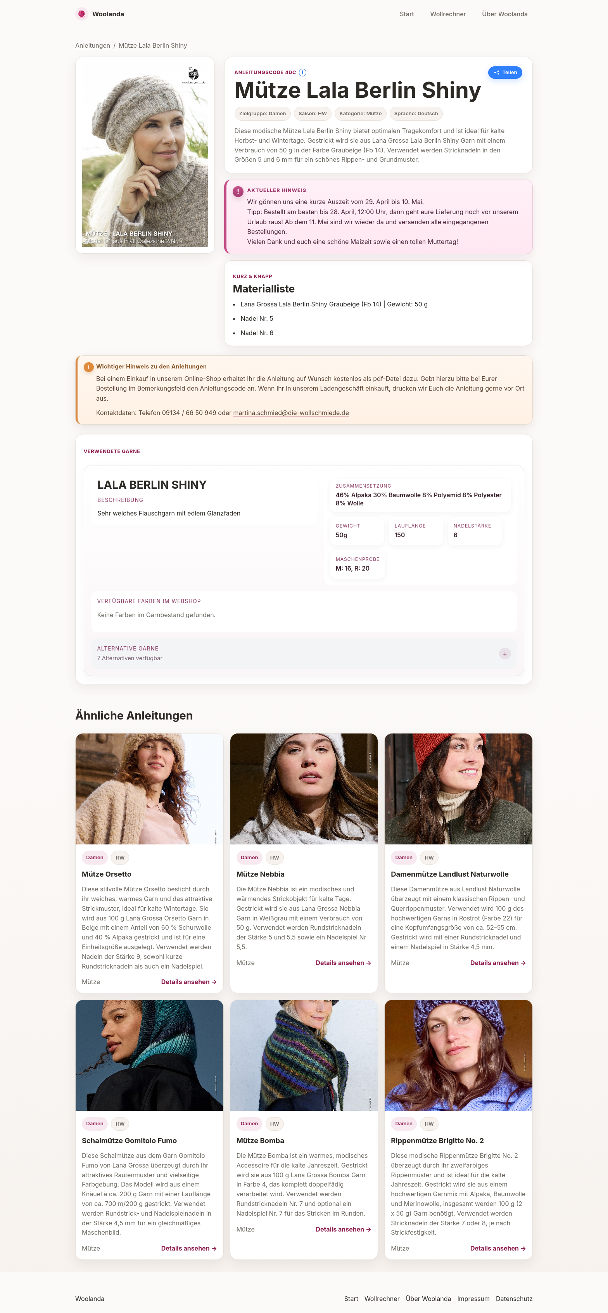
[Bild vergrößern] (145, 155)
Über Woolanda (505, 14)
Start (407, 14)
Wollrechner (448, 14)
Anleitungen (92, 45)
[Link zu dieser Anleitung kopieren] (505, 72)
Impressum (473, 1299)
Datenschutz (514, 1299)
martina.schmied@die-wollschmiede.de (291, 413)
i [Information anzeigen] (302, 72)
